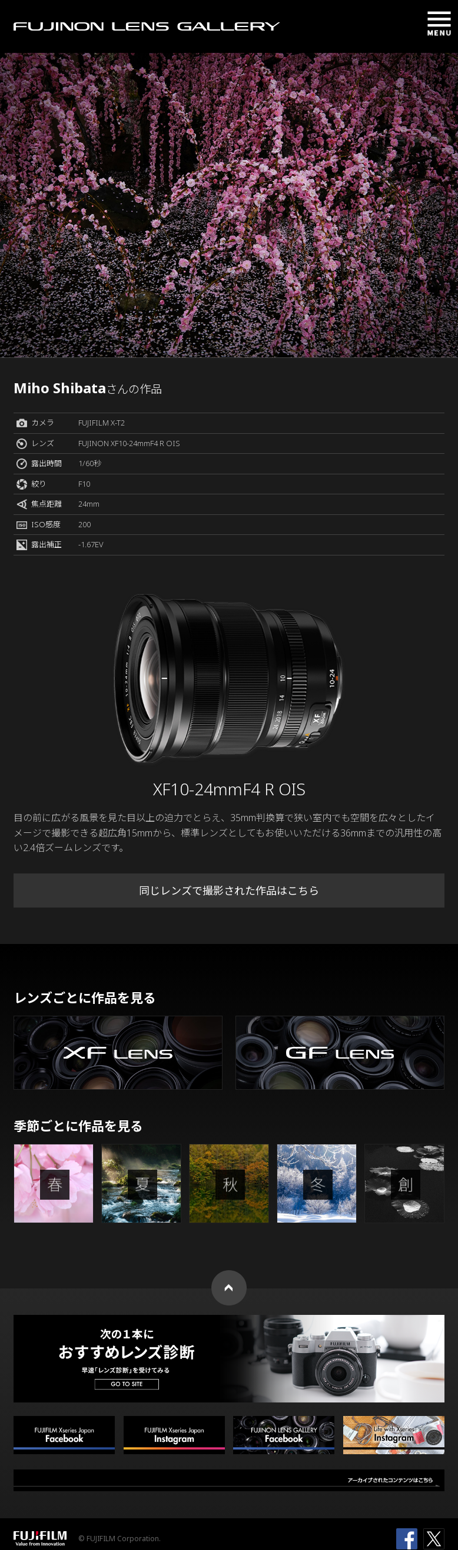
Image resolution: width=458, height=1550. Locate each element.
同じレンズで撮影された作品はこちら (229, 890)
